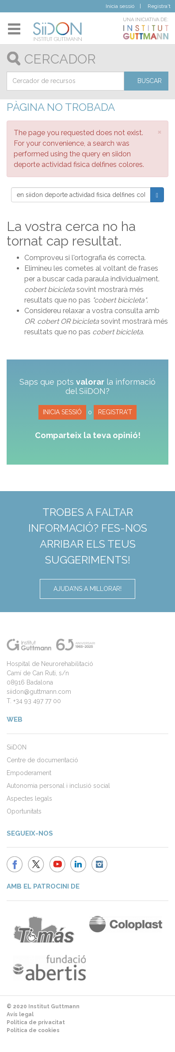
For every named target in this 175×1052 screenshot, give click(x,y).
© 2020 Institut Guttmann (43, 1006)
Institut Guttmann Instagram (99, 864)
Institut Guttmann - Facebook (15, 864)
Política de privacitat (36, 1022)
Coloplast (125, 924)
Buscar (149, 80)
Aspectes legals (29, 798)
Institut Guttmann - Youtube (57, 864)
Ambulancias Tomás (44, 929)
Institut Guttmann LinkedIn (78, 864)
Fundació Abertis (49, 968)
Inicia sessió (120, 6)
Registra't (159, 6)
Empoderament (29, 772)
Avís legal (20, 1014)
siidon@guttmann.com (39, 691)
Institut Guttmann (135, 32)
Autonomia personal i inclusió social (58, 785)
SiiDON (17, 747)
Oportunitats (24, 811)
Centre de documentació (42, 760)
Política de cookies (33, 1030)
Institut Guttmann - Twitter (36, 864)
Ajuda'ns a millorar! (87, 588)
